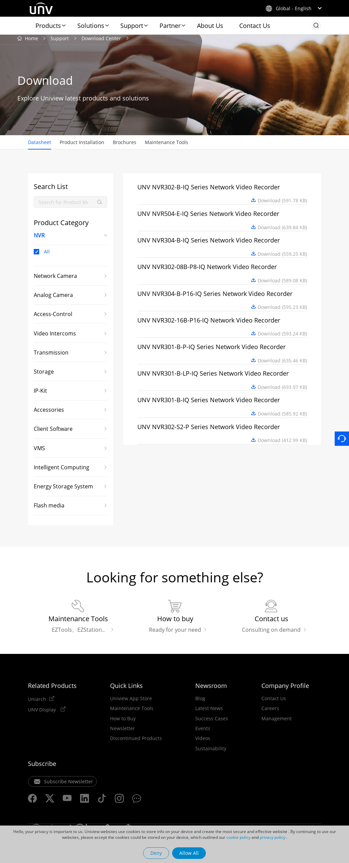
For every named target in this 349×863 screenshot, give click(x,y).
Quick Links (126, 688)
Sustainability (210, 751)
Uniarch (37, 701)
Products (48, 25)
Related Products (52, 688)
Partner (170, 25)
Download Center (101, 40)
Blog (200, 701)
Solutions (90, 25)
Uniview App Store (131, 701)
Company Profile (285, 688)
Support (131, 25)
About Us (210, 25)
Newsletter (122, 731)
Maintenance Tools (166, 144)
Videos (202, 741)
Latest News (209, 711)
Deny (156, 853)
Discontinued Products (136, 741)
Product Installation (82, 144)
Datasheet (39, 144)
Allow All (189, 853)
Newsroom (211, 688)
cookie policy (238, 837)
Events (202, 731)
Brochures (124, 144)
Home (31, 40)
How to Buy (123, 721)
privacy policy (272, 837)
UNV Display (42, 712)
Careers (270, 711)
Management (276, 721)
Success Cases (211, 721)
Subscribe (42, 766)
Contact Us (254, 25)
